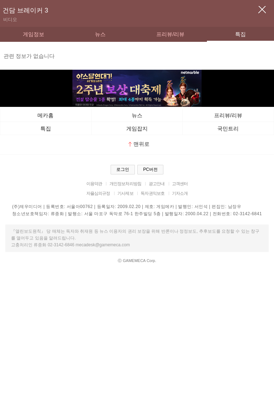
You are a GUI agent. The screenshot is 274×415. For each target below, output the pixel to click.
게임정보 (33, 34)
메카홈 (45, 115)
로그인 (122, 169)
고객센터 (180, 183)
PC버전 (150, 169)
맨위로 (138, 144)
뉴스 (100, 34)
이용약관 (94, 183)
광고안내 (157, 183)
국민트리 (228, 128)
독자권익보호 (152, 193)
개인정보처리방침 (125, 183)
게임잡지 (137, 128)
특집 (240, 34)
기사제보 (125, 193)
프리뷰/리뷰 (170, 34)
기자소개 (180, 193)
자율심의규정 (98, 193)
